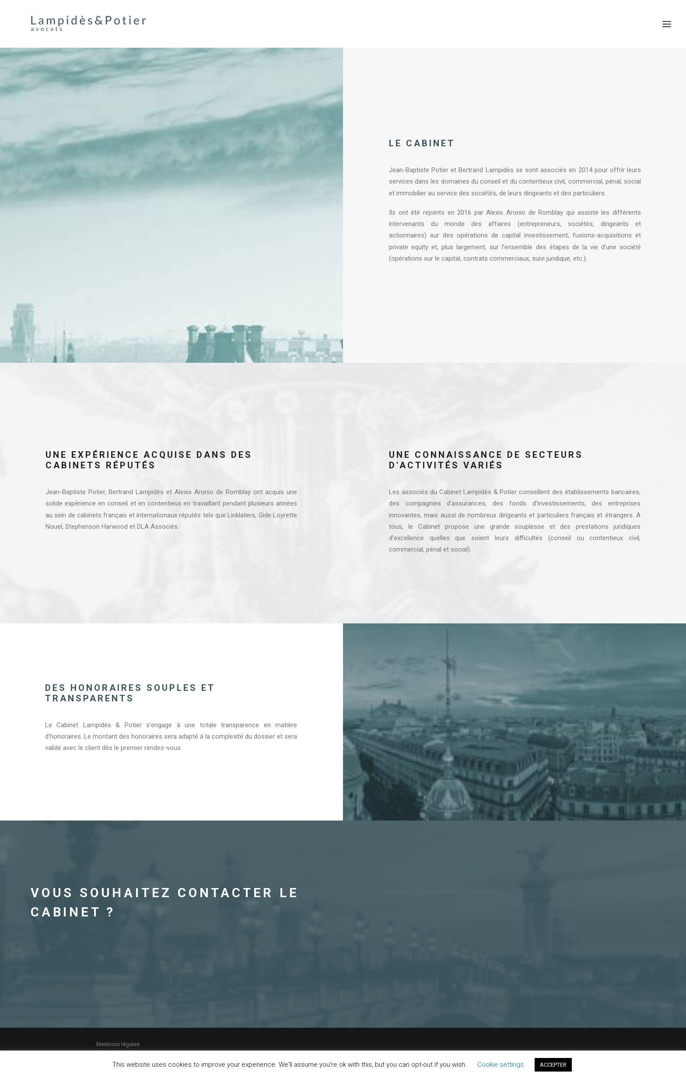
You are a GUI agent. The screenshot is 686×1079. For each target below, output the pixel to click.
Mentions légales (118, 1044)
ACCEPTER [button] (553, 1064)
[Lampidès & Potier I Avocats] (73, 24)
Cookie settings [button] (500, 1064)
